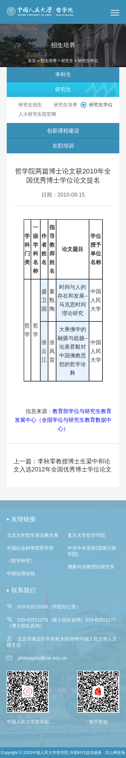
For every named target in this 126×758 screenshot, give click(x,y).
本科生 (63, 74)
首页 (32, 60)
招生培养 (49, 60)
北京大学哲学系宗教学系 (32, 535)
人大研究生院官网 (37, 114)
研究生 (67, 60)
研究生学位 (101, 104)
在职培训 (63, 146)
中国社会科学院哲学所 (30, 548)
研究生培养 (65, 104)
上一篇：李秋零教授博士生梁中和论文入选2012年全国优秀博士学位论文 (62, 465)
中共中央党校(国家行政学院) (92, 551)
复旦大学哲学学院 (86, 535)
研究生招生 (30, 104)
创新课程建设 (63, 131)
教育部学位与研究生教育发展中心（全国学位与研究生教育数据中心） (63, 420)
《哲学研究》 (21, 560)
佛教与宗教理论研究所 (91, 566)
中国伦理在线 (21, 573)
